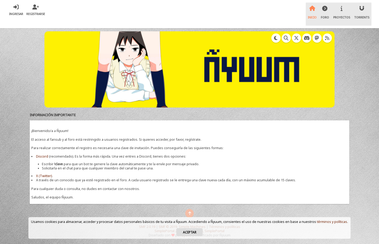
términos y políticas (332, 221)
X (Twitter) (44, 176)
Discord (42, 156)
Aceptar (189, 232)
